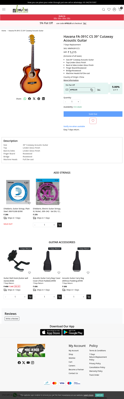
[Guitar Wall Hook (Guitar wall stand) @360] (18, 261)
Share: (19, 98)
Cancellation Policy (97, 367)
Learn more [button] (88, 395)
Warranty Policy (95, 371)
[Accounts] (114, 9)
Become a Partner (76, 369)
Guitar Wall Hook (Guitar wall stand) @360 (16, 279)
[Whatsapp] (25, 99)
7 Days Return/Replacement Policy (98, 357)
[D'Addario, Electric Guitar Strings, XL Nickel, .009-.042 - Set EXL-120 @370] (47, 191)
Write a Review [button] (12, 318)
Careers (72, 365)
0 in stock (78, 107)
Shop (71, 354)
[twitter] (34, 99)
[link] (103, 9)
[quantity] (72, 101)
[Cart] (59, 225)
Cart (70, 362)
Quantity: (67, 97)
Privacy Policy (95, 363)
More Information (71, 80)
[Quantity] (44, 225)
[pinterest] (38, 99)
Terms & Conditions (97, 350)
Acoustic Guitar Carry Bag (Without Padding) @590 (73, 279)
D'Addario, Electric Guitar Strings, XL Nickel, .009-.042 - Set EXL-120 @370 (47, 210)
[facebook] (29, 99)
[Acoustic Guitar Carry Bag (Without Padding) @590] (76, 261)
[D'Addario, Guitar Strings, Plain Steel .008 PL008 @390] (18, 191)
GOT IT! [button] (99, 395)
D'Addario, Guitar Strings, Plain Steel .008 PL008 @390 (17, 210)
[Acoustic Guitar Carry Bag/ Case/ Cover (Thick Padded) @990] (47, 261)
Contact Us (73, 373)
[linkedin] (43, 99)
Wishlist (72, 358)
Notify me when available (74, 126)
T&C (84, 23)
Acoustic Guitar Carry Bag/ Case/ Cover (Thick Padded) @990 (46, 279)
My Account (74, 350)
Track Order (94, 375)
